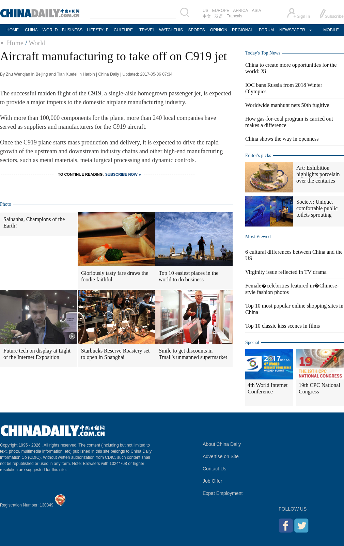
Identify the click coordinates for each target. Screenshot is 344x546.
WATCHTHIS (171, 30)
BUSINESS (72, 30)
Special (252, 342)
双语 (219, 16)
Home (15, 43)
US (205, 10)
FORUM (266, 30)
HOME (12, 30)
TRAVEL (147, 30)
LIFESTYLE (97, 30)
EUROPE (221, 10)
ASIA (256, 10)
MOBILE (331, 30)
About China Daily (222, 444)
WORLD (50, 30)
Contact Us (214, 468)
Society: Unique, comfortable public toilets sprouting (317, 208)
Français (234, 16)
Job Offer (212, 481)
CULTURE (123, 30)
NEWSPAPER (291, 30)
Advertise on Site (221, 456)
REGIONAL (242, 30)
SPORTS (196, 30)
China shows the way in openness (282, 139)
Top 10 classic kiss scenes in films (282, 326)
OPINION (219, 30)
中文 (207, 16)
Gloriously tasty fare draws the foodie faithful (114, 276)
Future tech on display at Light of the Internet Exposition (37, 354)
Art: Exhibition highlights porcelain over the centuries (318, 174)
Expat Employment (223, 493)
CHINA (31, 30)
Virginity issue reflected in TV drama (286, 272)
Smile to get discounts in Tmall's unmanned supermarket (193, 354)
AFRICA (240, 10)
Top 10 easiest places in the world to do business (188, 276)
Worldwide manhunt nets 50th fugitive (287, 105)
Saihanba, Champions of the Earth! (34, 222)
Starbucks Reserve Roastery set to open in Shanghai (115, 354)
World (37, 43)
